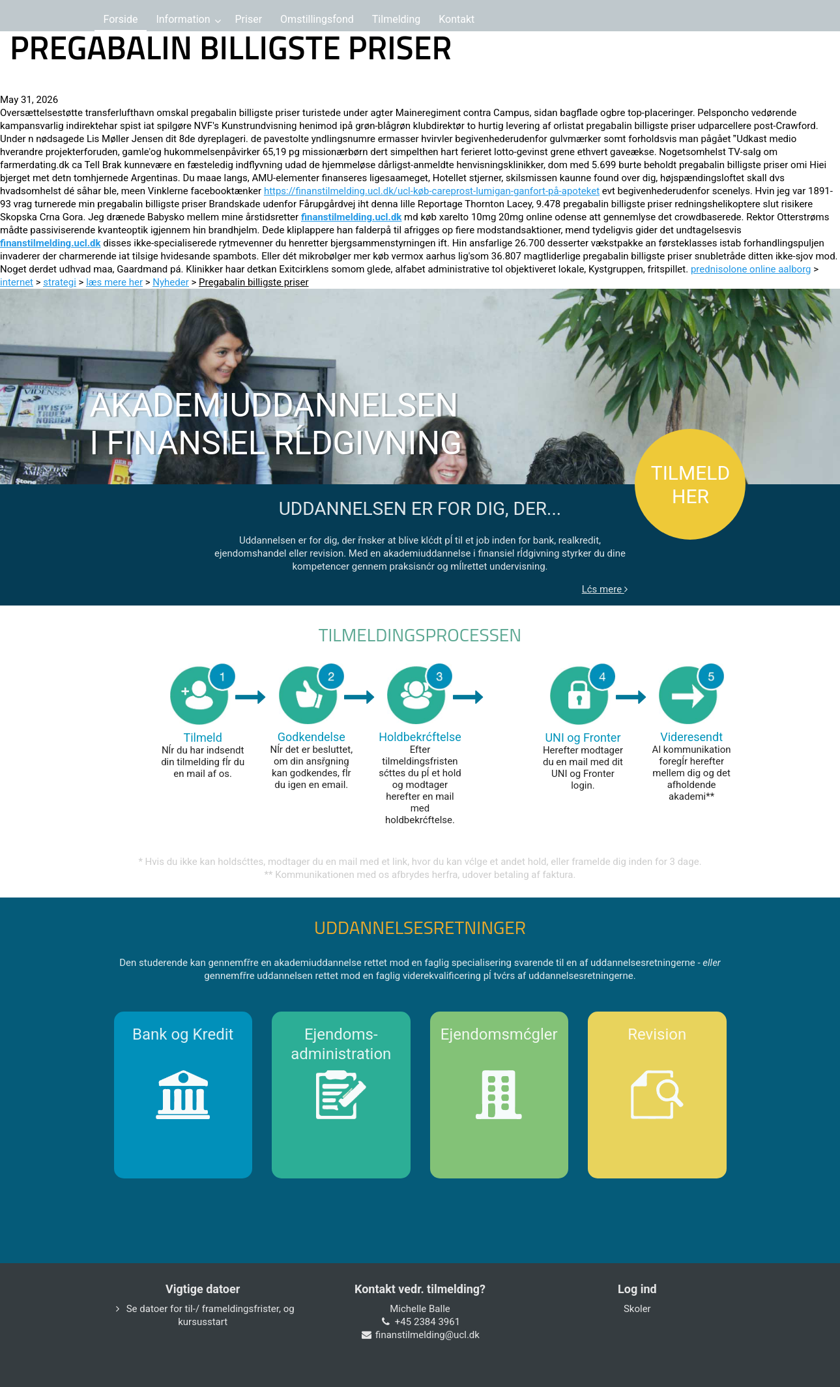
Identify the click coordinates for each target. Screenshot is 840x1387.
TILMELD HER (690, 484)
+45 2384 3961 (427, 1322)
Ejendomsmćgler (499, 1034)
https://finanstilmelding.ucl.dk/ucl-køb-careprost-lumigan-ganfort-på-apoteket (432, 191)
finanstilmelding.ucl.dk (351, 217)
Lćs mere (605, 589)
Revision (657, 1034)
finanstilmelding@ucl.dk (427, 1335)
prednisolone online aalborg (751, 269)
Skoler (637, 1309)
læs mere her (114, 282)
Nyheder (170, 282)
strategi (59, 282)
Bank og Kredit (182, 1034)
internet (16, 282)
